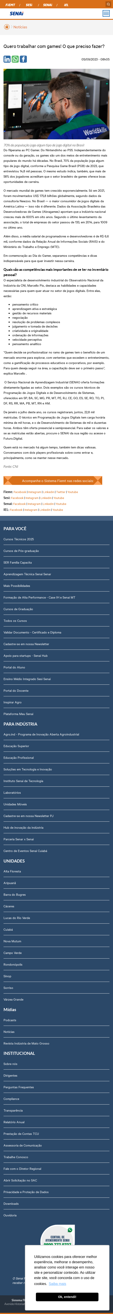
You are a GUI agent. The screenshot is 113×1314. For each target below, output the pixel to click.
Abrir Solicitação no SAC (20, 1180)
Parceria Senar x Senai (19, 839)
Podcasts (10, 1020)
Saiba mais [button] (57, 1284)
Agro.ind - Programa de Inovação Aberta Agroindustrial (41, 734)
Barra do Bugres (15, 894)
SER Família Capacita (18, 562)
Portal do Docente (16, 690)
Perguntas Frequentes (19, 1087)
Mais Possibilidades (17, 585)
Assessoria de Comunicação (23, 1145)
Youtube (72, 492)
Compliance (11, 1098)
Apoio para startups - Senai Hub (26, 655)
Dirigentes (10, 1075)
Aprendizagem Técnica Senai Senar (27, 574)
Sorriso (8, 987)
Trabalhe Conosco (16, 1157)
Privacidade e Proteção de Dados (26, 1192)
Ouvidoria (10, 1215)
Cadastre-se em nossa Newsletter (26, 644)
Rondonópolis (13, 964)
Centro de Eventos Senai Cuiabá (25, 850)
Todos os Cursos (15, 620)
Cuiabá (8, 929)
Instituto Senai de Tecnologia (23, 781)
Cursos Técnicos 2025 (19, 539)
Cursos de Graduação (18, 609)
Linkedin (48, 492)
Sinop (7, 976)
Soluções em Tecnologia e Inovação (28, 769)
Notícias (20, 26)
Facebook (20, 492)
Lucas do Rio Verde (17, 917)
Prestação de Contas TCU (21, 1133)
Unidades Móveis (15, 804)
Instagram (34, 492)
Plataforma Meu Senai (18, 714)
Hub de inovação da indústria (23, 827)
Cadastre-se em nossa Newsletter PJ (29, 816)
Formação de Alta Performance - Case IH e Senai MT (39, 597)
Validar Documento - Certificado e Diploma (32, 632)
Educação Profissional (19, 757)
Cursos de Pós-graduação (21, 550)
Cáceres (9, 906)
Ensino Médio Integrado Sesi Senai (27, 679)
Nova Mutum (12, 941)
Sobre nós (10, 1063)
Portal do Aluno (14, 667)
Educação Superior (16, 746)
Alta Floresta (12, 871)
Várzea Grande (13, 999)
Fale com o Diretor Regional (22, 1168)
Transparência (13, 1110)
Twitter (60, 492)
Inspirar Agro (13, 702)
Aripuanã (10, 883)
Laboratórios (12, 792)
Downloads (11, 1203)
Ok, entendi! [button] (67, 1297)
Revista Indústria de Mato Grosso (26, 1043)
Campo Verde (13, 952)
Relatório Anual (14, 1122)
